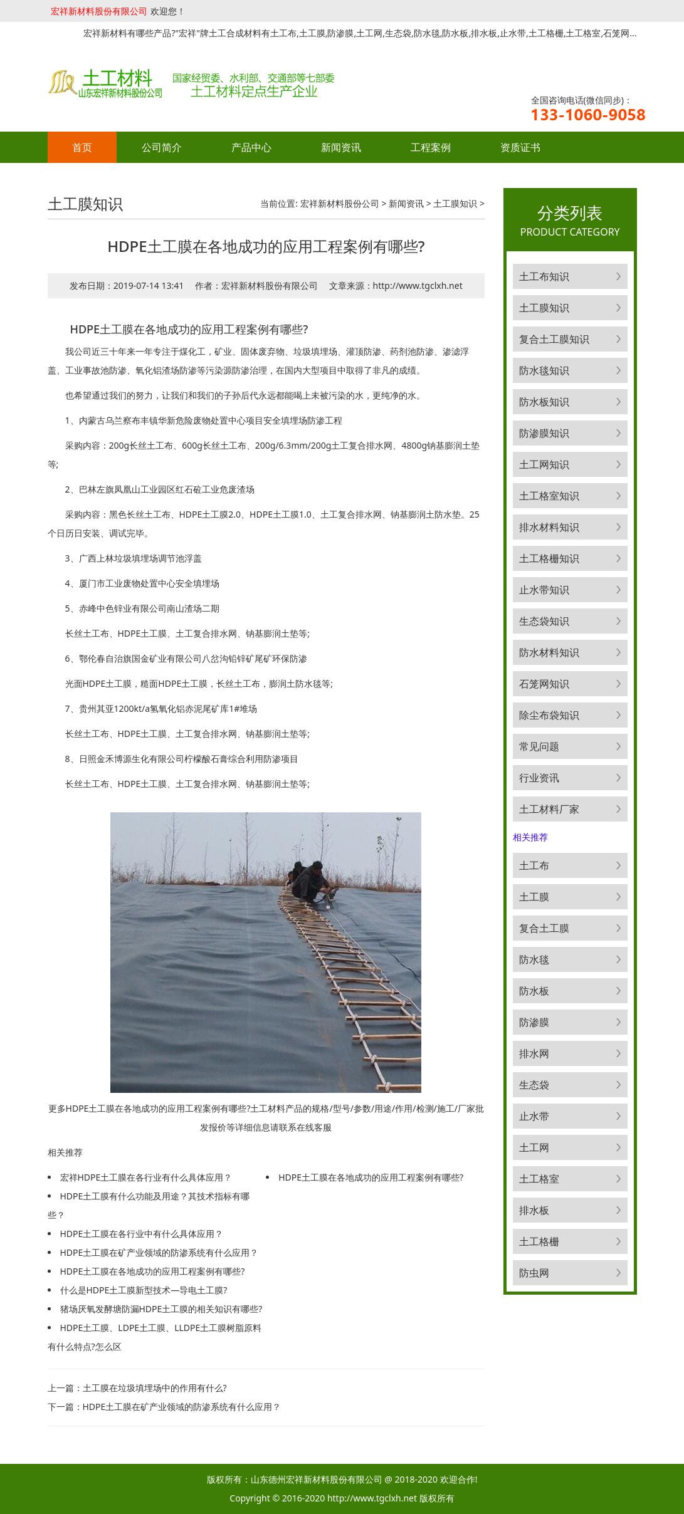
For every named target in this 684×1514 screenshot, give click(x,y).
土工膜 (534, 897)
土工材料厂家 (549, 809)
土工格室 (539, 1179)
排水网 (534, 1053)
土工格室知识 (549, 496)
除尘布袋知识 (549, 715)
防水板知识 (544, 402)
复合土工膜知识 (554, 339)
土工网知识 (544, 464)
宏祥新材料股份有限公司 (99, 11)
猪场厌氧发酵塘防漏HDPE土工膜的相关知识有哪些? (161, 1309)
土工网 (534, 1147)
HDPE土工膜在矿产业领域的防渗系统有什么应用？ (159, 1252)
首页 (82, 147)
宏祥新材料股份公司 (339, 203)
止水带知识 (544, 590)
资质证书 (520, 147)
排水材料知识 (549, 527)
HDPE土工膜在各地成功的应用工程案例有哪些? (152, 1271)
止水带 (534, 1116)
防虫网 (534, 1273)
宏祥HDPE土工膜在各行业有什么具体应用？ (146, 1177)
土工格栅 (539, 1241)
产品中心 (251, 147)
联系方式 (92, 178)
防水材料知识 (549, 652)
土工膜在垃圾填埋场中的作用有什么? (155, 1388)
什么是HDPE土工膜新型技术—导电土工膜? (144, 1290)
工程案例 (431, 147)
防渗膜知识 (544, 433)
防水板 (534, 991)
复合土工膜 (544, 928)
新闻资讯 (341, 147)
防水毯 (534, 959)
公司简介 (162, 147)
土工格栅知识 (549, 558)
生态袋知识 (544, 621)
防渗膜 (534, 1022)
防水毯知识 (544, 370)
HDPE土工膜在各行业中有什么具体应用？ (142, 1234)
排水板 (534, 1210)
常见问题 (539, 746)
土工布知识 (544, 276)
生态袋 (534, 1085)
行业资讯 (539, 778)
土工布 (534, 865)
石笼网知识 (544, 684)
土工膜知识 (455, 203)
